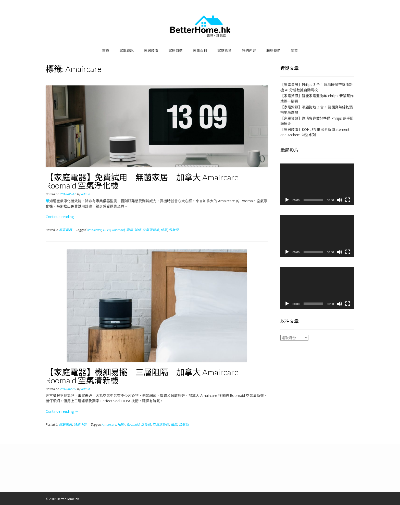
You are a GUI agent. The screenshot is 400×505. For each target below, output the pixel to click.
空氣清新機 (151, 230)
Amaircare (94, 230)
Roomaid (118, 230)
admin (85, 194)
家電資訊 (126, 50)
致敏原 (174, 230)
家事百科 (200, 50)
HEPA (107, 230)
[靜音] (339, 200)
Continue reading (62, 216)
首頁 (105, 50)
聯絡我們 (273, 50)
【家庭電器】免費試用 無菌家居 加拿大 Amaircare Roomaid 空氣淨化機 (142, 181)
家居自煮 (175, 50)
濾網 (137, 230)
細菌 (164, 230)
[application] (317, 184)
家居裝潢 (151, 50)
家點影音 (224, 50)
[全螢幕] (347, 200)
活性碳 (146, 424)
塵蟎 (129, 230)
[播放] (287, 200)
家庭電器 (65, 230)
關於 (294, 50)
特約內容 (249, 50)
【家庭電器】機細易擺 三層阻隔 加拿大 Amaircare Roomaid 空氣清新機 (142, 376)
